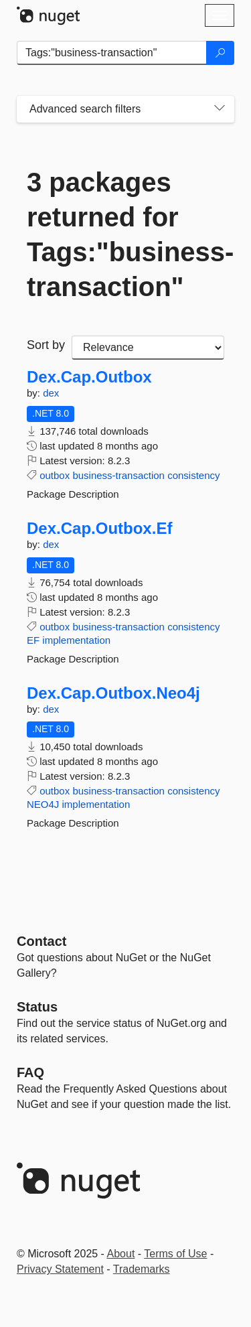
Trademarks (141, 1269)
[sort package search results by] (148, 348)
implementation (76, 640)
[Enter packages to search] (112, 53)
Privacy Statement (60, 1269)
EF (33, 640)
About (121, 1253)
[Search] (220, 53)
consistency (193, 475)
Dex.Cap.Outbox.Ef (99, 528)
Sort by (46, 345)
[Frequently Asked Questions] (30, 1072)
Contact (41, 941)
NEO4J (43, 804)
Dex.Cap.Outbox (89, 377)
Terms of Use (175, 1253)
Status (37, 1006)
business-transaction (118, 475)
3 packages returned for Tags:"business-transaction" (125, 234)
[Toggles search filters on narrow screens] (219, 109)
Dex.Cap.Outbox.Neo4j (113, 693)
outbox (54, 475)
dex (51, 393)
